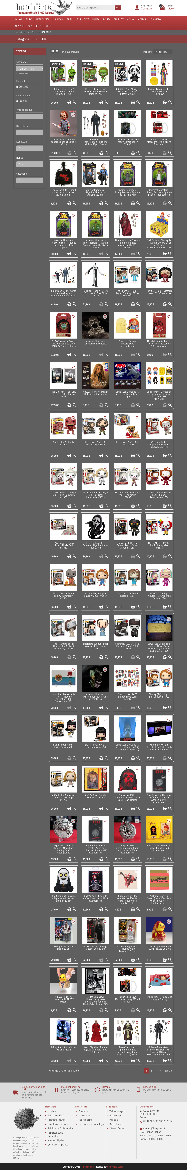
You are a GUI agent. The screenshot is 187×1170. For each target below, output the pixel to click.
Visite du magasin (117, 1111)
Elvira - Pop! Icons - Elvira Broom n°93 (63, 746)
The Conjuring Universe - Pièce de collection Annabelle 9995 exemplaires (159, 799)
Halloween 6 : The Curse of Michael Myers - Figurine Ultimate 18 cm (63, 293)
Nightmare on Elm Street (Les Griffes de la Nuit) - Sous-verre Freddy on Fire (127, 900)
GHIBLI (70, 19)
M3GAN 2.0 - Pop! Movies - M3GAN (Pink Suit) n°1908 (159, 596)
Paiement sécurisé (56, 1119)
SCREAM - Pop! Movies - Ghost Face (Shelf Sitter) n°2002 (127, 91)
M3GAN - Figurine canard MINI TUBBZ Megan (64, 999)
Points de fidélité (56, 1115)
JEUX (38, 26)
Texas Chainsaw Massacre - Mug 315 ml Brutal (127, 999)
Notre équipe (115, 1115)
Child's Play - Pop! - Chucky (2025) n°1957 (95, 594)
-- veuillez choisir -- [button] (163, 51)
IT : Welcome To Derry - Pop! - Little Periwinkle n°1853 (64, 495)
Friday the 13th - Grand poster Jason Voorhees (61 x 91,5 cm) (64, 192)
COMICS (142, 19)
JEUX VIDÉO (155, 19)
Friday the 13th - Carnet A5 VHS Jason (63, 1048)
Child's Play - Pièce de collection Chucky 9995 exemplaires (95, 898)
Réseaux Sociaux (117, 1128)
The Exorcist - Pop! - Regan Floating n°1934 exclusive (127, 293)
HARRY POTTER (43, 19)
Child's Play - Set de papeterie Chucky (95, 796)
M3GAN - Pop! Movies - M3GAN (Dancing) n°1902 (64, 798)
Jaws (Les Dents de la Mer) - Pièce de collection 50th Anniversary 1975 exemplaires (63, 699)
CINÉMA (130, 19)
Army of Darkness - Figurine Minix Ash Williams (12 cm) (95, 192)
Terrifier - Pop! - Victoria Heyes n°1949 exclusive (159, 292)
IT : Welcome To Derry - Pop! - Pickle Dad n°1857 (64, 545)
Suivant (168, 1070)
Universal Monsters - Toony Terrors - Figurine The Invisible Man (127, 192)
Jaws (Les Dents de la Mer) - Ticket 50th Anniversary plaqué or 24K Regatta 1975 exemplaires (159, 649)
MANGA (95, 19)
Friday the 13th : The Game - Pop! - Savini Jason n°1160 (127, 545)
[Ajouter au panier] (69, 102)
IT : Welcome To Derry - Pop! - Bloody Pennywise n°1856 (159, 495)
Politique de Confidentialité (60, 1128)
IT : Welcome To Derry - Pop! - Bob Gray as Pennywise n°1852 (159, 444)
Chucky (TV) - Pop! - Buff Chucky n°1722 (159, 695)
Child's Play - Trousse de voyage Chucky (159, 998)
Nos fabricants (85, 1119)
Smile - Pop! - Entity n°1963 (63, 443)
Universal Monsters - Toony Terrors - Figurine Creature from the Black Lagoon (95, 244)
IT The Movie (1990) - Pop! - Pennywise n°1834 (159, 545)
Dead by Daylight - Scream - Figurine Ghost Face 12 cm (95, 545)
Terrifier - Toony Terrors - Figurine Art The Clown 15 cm (95, 293)
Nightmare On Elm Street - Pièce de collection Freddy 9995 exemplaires (95, 849)
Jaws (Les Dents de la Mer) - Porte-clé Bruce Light (127, 394)
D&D (30, 26)
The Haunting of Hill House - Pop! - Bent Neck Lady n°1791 (63, 646)
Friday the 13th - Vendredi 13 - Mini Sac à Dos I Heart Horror (127, 798)
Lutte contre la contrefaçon (91, 1124)
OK (117, 7)
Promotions (84, 1111)
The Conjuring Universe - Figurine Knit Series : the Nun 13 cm (64, 898)
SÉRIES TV (118, 19)
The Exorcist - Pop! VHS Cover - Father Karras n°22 (63, 394)
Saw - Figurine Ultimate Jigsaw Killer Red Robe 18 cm (95, 1050)
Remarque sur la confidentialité (54, 1134)
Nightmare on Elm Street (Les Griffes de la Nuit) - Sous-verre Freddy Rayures (159, 900)
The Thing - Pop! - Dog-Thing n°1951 (127, 443)
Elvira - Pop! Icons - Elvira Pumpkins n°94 (95, 746)
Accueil (18, 19)
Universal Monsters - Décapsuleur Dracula (95, 342)
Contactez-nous (116, 1124)
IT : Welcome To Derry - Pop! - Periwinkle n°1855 (127, 495)
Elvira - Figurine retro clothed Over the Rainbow (159, 91)
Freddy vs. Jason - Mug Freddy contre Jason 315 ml (127, 142)
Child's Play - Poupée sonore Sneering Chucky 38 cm (63, 142)
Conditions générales (58, 1124)
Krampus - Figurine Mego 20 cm (64, 947)
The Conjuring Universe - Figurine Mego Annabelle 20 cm (127, 949)
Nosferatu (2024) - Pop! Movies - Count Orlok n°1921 (127, 646)
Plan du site (115, 1119)
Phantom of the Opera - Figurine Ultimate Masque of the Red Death (127, 244)
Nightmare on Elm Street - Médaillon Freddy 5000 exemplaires (63, 849)
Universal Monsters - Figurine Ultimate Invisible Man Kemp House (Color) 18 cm (127, 1051)
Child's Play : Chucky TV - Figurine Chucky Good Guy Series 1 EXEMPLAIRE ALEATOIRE (159, 244)
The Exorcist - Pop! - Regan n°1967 (127, 594)
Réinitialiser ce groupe (24, 73)
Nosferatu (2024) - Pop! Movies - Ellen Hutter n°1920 (95, 646)
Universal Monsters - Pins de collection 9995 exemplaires (95, 697)
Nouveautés (84, 1115)
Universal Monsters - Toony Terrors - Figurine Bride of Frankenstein (159, 192)
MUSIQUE (19, 26)
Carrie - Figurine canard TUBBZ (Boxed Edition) (159, 947)
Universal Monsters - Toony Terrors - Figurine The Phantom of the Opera (63, 244)
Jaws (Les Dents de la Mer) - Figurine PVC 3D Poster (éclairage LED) (127, 747)
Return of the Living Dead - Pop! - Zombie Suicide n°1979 (64, 91)
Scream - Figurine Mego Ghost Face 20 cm (95, 947)
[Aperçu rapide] (74, 102)
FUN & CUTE (83, 19)
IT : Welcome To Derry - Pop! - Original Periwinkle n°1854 (95, 495)
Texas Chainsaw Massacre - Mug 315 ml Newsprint (159, 142)
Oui (23, 86)
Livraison (52, 1111)
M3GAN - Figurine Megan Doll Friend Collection (95, 393)
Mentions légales (56, 1140)
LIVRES (47, 26)
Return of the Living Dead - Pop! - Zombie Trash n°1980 (95, 91)
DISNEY (106, 19)
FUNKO (29, 19)
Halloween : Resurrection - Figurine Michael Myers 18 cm (95, 142)
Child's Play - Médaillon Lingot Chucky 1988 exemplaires (159, 848)
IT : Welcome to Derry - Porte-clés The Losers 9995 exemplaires (159, 344)
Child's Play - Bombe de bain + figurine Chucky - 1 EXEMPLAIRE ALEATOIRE (159, 395)
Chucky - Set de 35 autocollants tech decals (127, 697)
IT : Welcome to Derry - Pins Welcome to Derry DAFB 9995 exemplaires (64, 344)
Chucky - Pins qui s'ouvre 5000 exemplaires (127, 344)
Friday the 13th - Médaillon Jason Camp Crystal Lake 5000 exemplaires (127, 849)
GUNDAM (58, 19)
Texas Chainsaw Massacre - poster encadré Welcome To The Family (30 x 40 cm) (95, 1000)
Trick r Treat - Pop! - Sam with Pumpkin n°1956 (63, 596)
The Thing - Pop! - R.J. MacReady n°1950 (95, 443)
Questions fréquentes (58, 1144)
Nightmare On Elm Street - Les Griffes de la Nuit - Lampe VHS (159, 747)
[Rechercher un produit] (95, 7)
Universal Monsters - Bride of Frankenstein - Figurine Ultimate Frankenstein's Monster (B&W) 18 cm (159, 1052)
